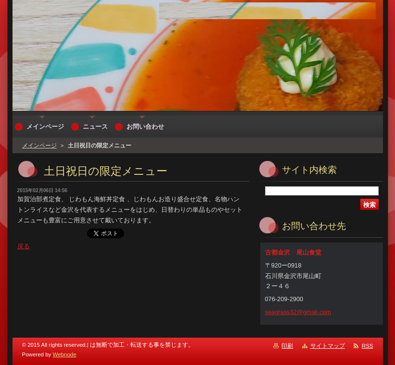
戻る (23, 246)
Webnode (64, 354)
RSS (367, 346)
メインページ (39, 145)
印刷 (287, 346)
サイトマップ (327, 346)
